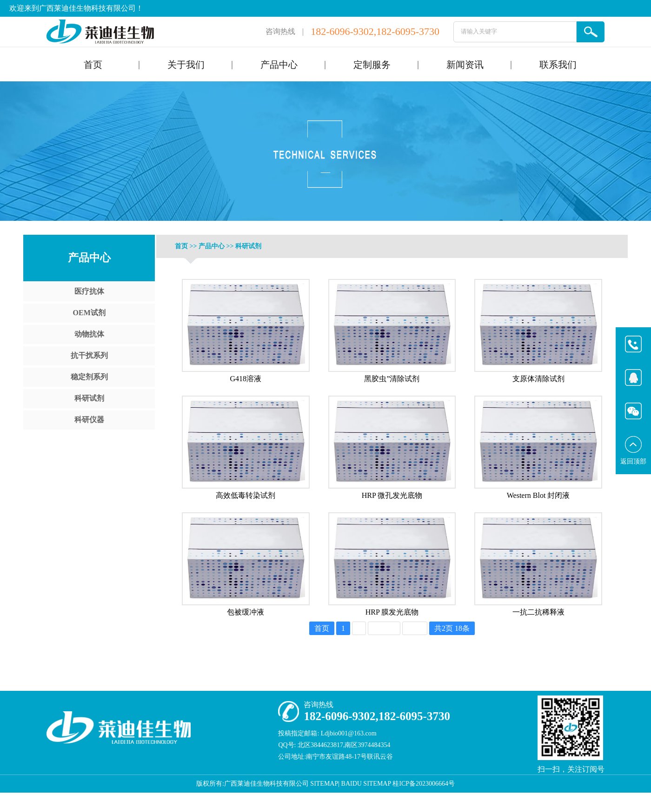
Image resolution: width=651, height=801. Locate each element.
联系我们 (558, 65)
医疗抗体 (89, 291)
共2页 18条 (452, 628)
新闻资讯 (465, 65)
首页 (93, 65)
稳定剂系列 (89, 377)
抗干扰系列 (89, 355)
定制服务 (372, 65)
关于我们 (186, 65)
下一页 (384, 628)
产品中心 (279, 65)
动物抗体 (89, 334)
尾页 (414, 628)
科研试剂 (89, 398)
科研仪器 (89, 420)
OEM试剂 (89, 313)
